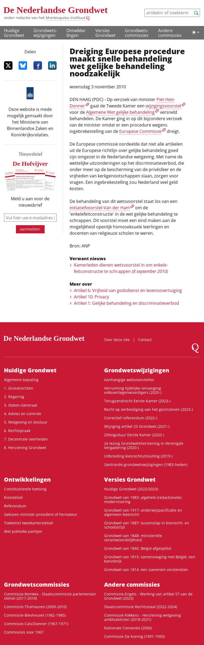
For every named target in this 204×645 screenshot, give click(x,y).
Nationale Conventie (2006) (128, 627)
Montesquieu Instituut (66, 17)
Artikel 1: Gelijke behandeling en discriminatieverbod (126, 303)
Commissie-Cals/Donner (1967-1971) (36, 623)
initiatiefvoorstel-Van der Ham (100, 208)
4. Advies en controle (22, 413)
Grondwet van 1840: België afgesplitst (137, 548)
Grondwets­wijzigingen (45, 33)
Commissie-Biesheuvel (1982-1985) (35, 615)
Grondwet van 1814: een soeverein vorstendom (146, 569)
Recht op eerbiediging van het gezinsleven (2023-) (148, 409)
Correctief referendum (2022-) (130, 417)
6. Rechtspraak (17, 430)
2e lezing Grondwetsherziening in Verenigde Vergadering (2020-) (143, 445)
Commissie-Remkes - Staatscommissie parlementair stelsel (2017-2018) (50, 596)
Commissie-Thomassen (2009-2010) (35, 606)
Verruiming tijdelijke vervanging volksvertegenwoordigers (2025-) (133, 390)
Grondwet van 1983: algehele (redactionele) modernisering (142, 499)
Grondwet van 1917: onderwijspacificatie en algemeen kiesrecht (143, 512)
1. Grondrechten (18, 388)
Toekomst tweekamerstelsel (28, 522)
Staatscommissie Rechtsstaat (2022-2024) (140, 606)
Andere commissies (170, 33)
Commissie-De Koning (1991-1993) (134, 636)
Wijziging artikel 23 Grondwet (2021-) (136, 426)
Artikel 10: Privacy (91, 297)
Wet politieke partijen (23, 531)
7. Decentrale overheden (26, 439)
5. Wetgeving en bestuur (26, 422)
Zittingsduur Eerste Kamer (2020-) (134, 434)
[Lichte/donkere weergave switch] (195, 32)
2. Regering (14, 396)
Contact (145, 339)
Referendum (15, 505)
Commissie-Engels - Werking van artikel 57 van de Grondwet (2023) (148, 596)
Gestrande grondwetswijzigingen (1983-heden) (145, 464)
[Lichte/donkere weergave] (195, 32)
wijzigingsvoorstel (163, 106)
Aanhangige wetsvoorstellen (129, 379)
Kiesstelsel (13, 497)
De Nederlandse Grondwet (55, 10)
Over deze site (117, 339)
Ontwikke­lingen (76, 33)
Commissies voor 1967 (24, 632)
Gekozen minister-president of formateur (40, 514)
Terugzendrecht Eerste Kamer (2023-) (137, 400)
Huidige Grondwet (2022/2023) (131, 488)
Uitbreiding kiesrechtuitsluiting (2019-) (138, 456)
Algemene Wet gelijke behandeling (120, 112)
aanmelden (30, 229)
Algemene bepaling (21, 379)
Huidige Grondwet (14, 33)
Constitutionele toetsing (25, 488)
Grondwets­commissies (136, 33)
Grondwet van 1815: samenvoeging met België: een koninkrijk (149, 559)
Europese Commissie (140, 131)
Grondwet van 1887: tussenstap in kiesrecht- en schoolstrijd (146, 525)
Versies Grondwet (105, 33)
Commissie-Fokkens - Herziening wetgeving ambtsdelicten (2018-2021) (142, 617)
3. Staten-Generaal (20, 405)
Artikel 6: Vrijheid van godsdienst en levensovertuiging (128, 290)
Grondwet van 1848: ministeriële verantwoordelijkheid (133, 537)
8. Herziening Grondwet (25, 447)
